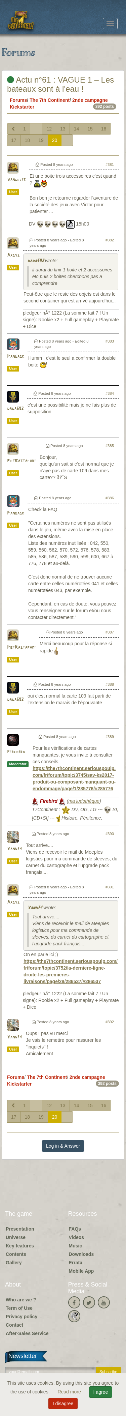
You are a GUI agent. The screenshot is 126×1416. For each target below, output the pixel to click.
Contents (16, 1254)
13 (63, 128)
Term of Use (19, 1308)
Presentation (20, 1229)
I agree (100, 1392)
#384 (110, 393)
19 (41, 140)
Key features (20, 1245)
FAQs (75, 1229)
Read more (69, 1391)
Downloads (81, 1254)
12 (49, 128)
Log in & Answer (63, 1146)
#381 (110, 165)
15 (90, 128)
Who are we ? (21, 1299)
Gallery (14, 1262)
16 (104, 128)
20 (54, 140)
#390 (110, 834)
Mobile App (81, 1271)
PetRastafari (21, 461)
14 (76, 128)
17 (13, 140)
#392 (110, 1022)
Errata (75, 1262)
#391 (110, 887)
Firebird (16, 752)
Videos (76, 1237)
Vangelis (16, 179)
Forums (18, 100)
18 (27, 140)
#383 (110, 341)
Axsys (13, 255)
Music (75, 1245)
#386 (110, 498)
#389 (110, 737)
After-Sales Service (27, 1333)
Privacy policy (21, 1316)
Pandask (15, 356)
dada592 (35, 261)
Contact (14, 1325)
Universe (16, 1237)
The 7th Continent (50, 100)
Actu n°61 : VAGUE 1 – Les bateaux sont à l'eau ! (60, 84)
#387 (110, 632)
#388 (110, 684)
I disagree (63, 1403)
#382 (110, 240)
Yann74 (14, 849)
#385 (110, 446)
